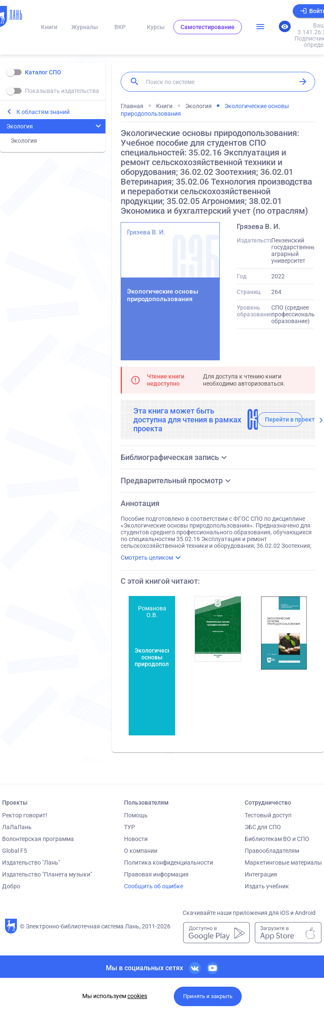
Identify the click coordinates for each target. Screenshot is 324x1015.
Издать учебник (267, 886)
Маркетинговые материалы (283, 862)
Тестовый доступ (268, 815)
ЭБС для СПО (263, 827)
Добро (11, 886)
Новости (136, 838)
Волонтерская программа (38, 838)
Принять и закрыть (207, 996)
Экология (19, 126)
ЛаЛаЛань (17, 827)
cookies (137, 996)
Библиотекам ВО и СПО (277, 838)
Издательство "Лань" (31, 862)
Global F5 (14, 850)
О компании (140, 850)
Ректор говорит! (24, 815)
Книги (49, 27)
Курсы (156, 27)
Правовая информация (156, 874)
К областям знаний (43, 112)
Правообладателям (272, 850)
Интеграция (261, 874)
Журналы (84, 27)
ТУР (129, 827)
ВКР (120, 27)
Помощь (136, 815)
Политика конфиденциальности (168, 862)
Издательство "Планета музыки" (47, 874)
